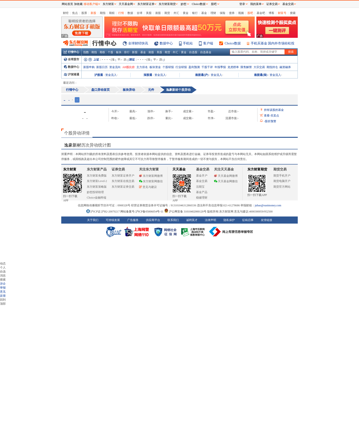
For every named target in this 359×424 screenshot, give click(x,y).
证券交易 (272, 4)
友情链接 (266, 220)
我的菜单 (256, 4)
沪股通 (98, 75)
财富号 (282, 13)
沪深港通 (71, 74)
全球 (139, 13)
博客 (271, 13)
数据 (130, 13)
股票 (84, 13)
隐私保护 (229, 220)
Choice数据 (233, 43)
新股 (93, 13)
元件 (151, 89)
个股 (110, 52)
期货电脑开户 (281, 181)
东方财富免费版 (97, 175)
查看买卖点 (271, 115)
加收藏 (78, 4)
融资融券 (285, 67)
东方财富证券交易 (123, 186)
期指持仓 (272, 67)
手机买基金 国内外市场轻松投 (273, 43)
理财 (213, 13)
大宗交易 (259, 67)
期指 (102, 13)
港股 (158, 13)
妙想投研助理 (95, 192)
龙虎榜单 (233, 67)
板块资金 (155, 67)
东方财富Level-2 (97, 181)
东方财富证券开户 (123, 175)
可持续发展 (113, 220)
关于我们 (92, 220)
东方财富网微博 (151, 175)
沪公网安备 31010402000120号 (185, 211)
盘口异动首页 (100, 89)
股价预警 (270, 121)
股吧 (250, 13)
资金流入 (111, 75)
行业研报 (181, 67)
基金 (204, 13)
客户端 (208, 43)
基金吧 (261, 13)
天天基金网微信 (226, 181)
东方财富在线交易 (123, 181)
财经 (66, 13)
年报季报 (220, 67)
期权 (112, 13)
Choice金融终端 (96, 197)
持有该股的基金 (274, 110)
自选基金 (205, 52)
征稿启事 (248, 220)
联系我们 (173, 220)
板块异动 (129, 89)
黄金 (185, 13)
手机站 (188, 43)
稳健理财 (201, 197)
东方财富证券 (145, 4)
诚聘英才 (191, 220)
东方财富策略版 (97, 186)
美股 (149, 13)
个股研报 (168, 67)
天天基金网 (126, 4)
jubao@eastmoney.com (268, 205)
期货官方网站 (281, 186)
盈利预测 (194, 67)
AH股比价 (128, 67)
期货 (167, 13)
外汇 (176, 13)
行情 (121, 13)
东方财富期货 (257, 169)
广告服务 (133, 220)
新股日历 (102, 67)
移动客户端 (91, 4)
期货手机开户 (281, 175)
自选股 (193, 52)
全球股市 (71, 59)
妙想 (183, 4)
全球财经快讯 (138, 43)
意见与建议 (148, 187)
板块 (119, 52)
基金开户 (201, 175)
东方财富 (69, 169)
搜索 (293, 13)
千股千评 (207, 67)
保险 (222, 13)
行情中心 (71, 52)
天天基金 (179, 169)
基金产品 (201, 192)
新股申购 (89, 67)
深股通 (148, 75)
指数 (86, 52)
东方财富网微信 (151, 181)
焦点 (75, 13)
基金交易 (201, 181)
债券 (232, 13)
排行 (127, 52)
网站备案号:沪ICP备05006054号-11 (142, 211)
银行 (195, 13)
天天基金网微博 (226, 175)
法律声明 (210, 220)
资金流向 (115, 67)
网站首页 (67, 4)
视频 (241, 13)
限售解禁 (246, 67)
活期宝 (200, 186)
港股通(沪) (201, 75)
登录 (242, 4)
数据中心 (166, 43)
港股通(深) (260, 75)
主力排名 (142, 67)
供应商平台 (153, 220)
